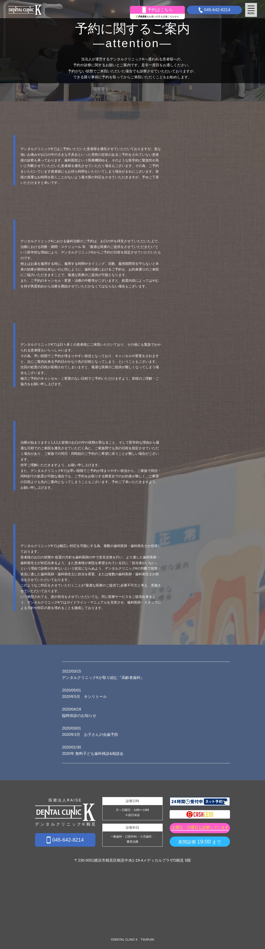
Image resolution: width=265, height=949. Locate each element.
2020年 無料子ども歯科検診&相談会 (92, 753)
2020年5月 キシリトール (84, 696)
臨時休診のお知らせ (79, 715)
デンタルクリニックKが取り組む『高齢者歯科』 (103, 678)
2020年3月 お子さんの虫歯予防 (90, 734)
